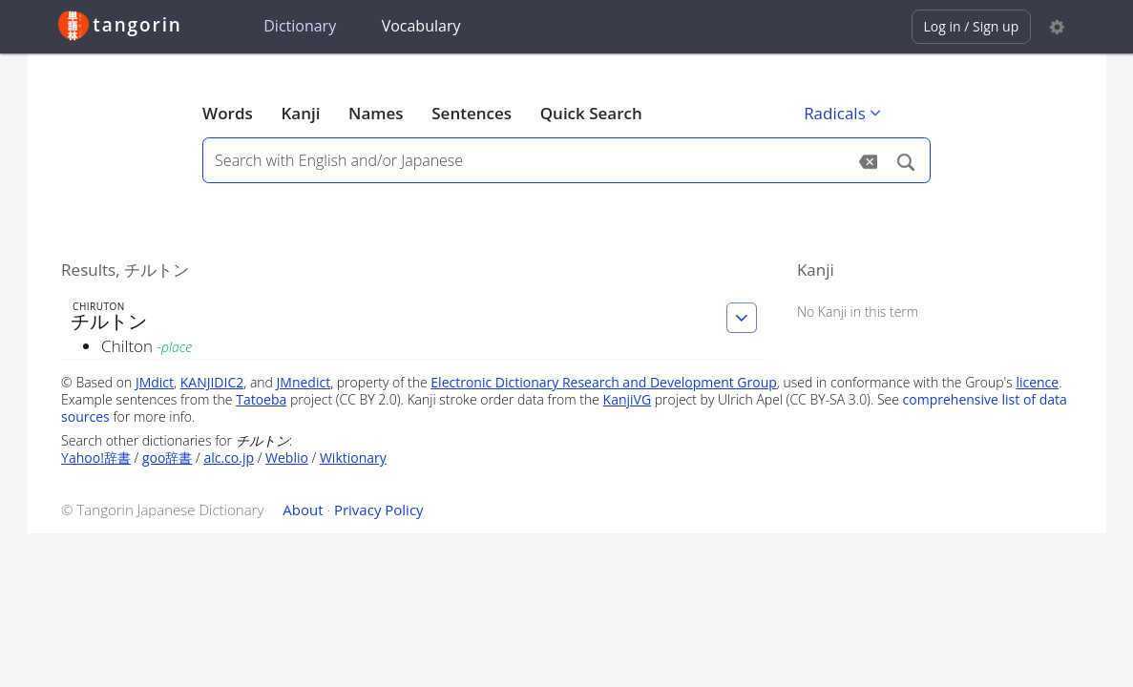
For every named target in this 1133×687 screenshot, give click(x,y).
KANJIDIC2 (212, 382)
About (303, 509)
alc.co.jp (228, 457)
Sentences (471, 113)
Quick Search (591, 113)
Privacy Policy (379, 509)
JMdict (155, 382)
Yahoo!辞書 (96, 457)
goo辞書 (167, 457)
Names (375, 113)
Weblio (286, 457)
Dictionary (299, 25)
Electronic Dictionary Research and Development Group (603, 382)
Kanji (300, 113)
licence (1037, 382)
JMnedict (304, 382)
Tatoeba (261, 399)
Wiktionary (353, 457)
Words (227, 113)
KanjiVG (627, 399)
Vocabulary (421, 25)
